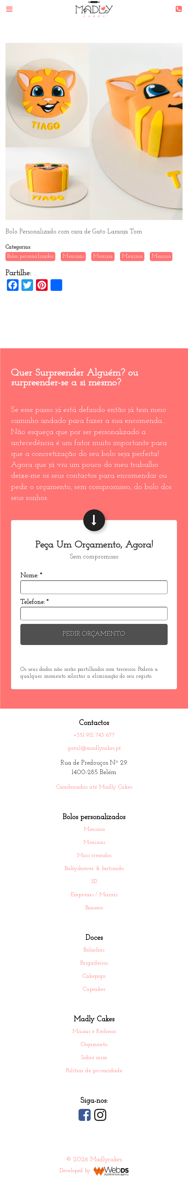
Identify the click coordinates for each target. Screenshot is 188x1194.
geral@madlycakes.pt (94, 748)
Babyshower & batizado (94, 869)
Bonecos (94, 908)
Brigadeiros (94, 963)
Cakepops (94, 976)
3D (94, 882)
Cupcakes (94, 989)
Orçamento (94, 1044)
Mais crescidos (94, 855)
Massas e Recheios (94, 1031)
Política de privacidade (94, 1071)
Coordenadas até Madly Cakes (94, 787)
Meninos (94, 829)
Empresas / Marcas (94, 895)
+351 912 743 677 (94, 735)
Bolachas (94, 950)
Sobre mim (94, 1058)
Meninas (94, 842)
